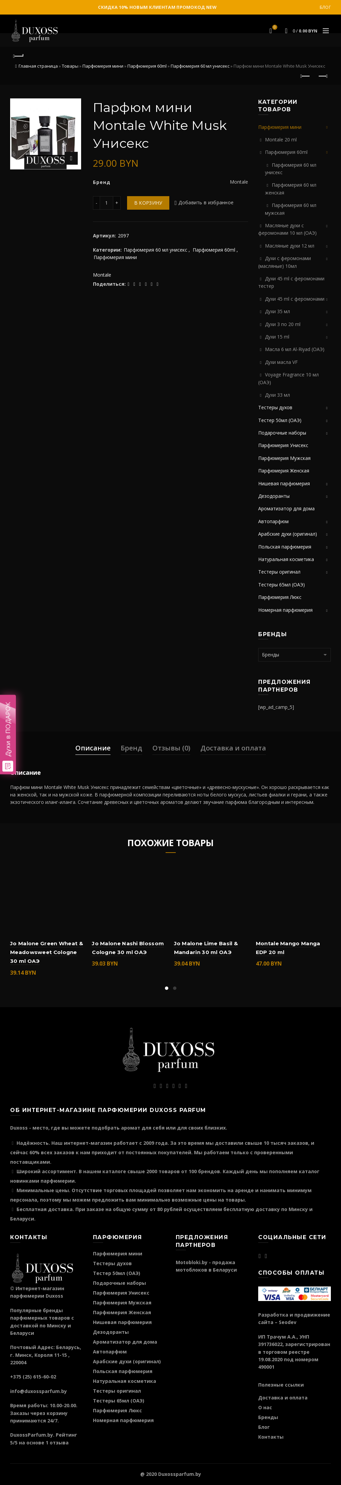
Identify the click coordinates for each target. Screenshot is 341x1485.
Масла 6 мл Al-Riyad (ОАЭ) (294, 349)
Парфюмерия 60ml (147, 66)
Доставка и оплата (233, 747)
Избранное (274, 28)
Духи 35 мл (277, 311)
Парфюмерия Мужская (284, 458)
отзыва (59, 1442)
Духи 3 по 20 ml (282, 324)
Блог (325, 7)
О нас (265, 1407)
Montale (102, 275)
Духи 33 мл (277, 395)
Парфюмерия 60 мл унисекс (200, 66)
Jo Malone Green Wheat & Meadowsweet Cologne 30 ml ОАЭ (46, 952)
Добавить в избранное (206, 203)
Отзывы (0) (171, 747)
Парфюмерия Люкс (279, 597)
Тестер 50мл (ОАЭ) (279, 420)
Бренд (131, 747)
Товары (70, 66)
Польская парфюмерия (284, 546)
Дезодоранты (274, 496)
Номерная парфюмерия (285, 610)
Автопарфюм (273, 521)
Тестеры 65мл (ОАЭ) (281, 584)
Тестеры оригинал (279, 572)
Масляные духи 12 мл (289, 245)
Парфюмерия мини (102, 66)
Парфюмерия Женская (283, 470)
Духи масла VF (281, 362)
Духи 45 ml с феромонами (294, 299)
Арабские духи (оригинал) (287, 534)
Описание (93, 747)
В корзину (148, 203)
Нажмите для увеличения (71, 158)
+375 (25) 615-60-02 (33, 1376)
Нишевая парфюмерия (284, 483)
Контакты (271, 1437)
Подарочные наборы (282, 433)
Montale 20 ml (281, 139)
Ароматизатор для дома (286, 508)
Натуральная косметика (286, 559)
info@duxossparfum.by (38, 1391)
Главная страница (38, 66)
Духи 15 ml (277, 336)
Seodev (287, 1322)
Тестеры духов (275, 407)
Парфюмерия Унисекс (283, 445)
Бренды (268, 1417)
